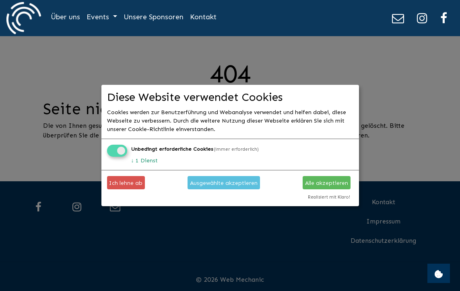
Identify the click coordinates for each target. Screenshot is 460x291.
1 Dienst (144, 160)
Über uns (65, 16)
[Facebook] (443, 18)
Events (99, 16)
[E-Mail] (398, 18)
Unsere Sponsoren (154, 16)
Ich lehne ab (125, 182)
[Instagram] (422, 18)
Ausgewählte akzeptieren (224, 182)
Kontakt (203, 16)
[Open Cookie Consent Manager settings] (438, 273)
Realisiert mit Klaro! (329, 197)
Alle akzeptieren (326, 182)
